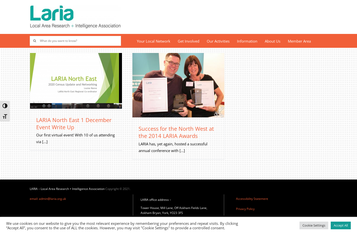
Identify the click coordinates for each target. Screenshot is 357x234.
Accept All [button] (341, 225)
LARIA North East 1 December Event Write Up (74, 123)
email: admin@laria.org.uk (48, 199)
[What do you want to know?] (75, 41)
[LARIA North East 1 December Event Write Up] (76, 81)
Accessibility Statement (252, 199)
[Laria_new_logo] (75, 6)
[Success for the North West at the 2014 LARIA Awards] (178, 85)
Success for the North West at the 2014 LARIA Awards (176, 132)
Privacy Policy (245, 209)
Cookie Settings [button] (313, 225)
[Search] (35, 41)
